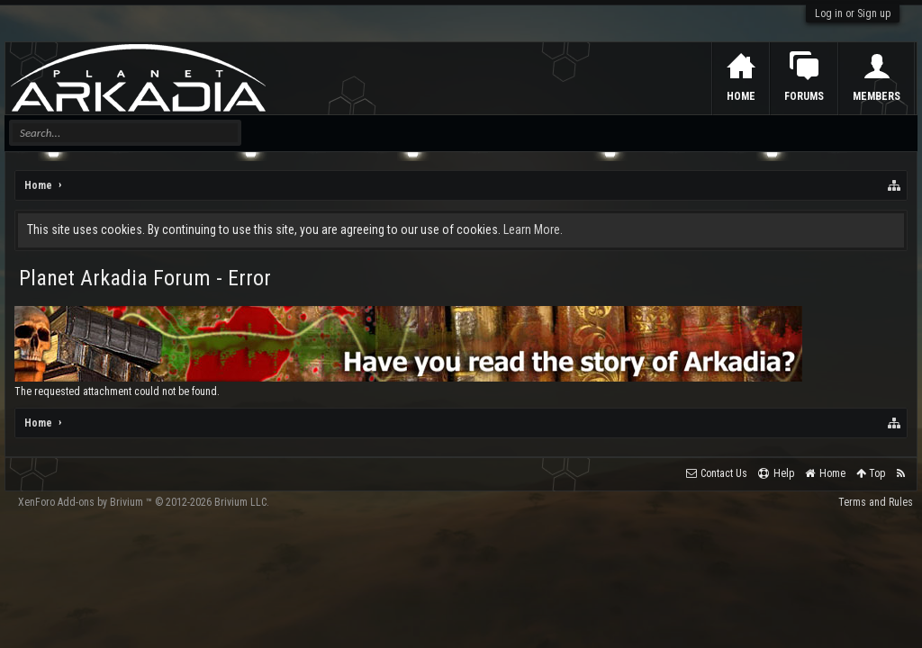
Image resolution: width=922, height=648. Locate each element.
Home (741, 96)
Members (876, 96)
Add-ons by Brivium (143, 502)
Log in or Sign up (852, 13)
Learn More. (533, 229)
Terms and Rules (875, 502)
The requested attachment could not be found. (117, 391)
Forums (804, 96)
